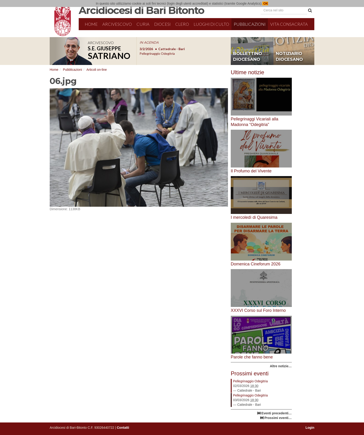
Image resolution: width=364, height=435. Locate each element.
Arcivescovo (117, 24)
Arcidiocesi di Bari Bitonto (141, 10)
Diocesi (162, 24)
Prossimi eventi (250, 373)
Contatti (123, 427)
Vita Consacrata (289, 24)
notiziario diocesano (289, 56)
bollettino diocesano (247, 56)
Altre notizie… (281, 366)
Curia (143, 24)
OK (265, 3)
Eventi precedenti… (276, 413)
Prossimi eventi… (278, 418)
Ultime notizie (247, 72)
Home (91, 24)
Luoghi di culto (211, 24)
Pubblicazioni (250, 24)
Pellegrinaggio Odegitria (250, 381)
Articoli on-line (96, 69)
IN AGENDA (149, 42)
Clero (182, 24)
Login (310, 427)
